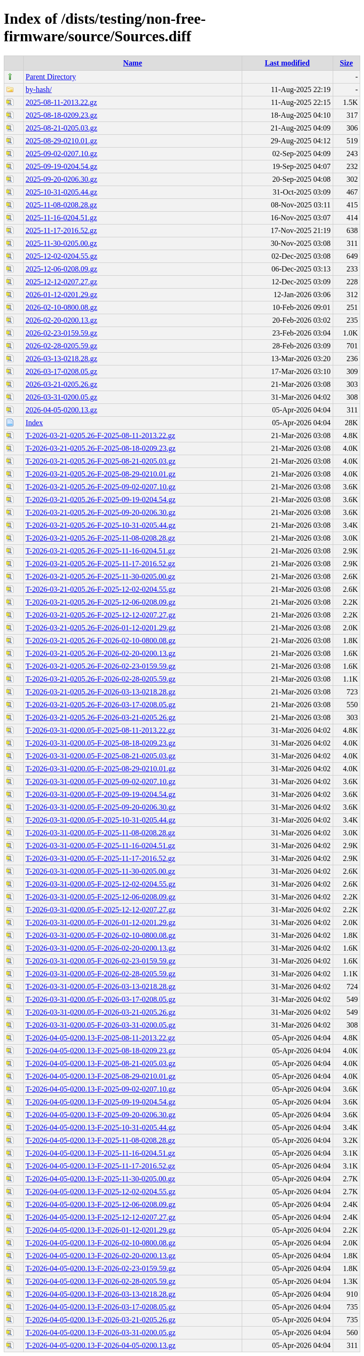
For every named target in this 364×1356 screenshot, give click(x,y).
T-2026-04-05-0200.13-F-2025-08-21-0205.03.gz (100, 1063)
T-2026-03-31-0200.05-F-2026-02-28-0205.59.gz (100, 974)
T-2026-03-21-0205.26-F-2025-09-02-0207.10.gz (100, 487)
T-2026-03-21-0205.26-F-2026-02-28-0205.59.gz (100, 679)
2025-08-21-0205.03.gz (61, 128)
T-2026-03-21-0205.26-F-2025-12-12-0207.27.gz (100, 615)
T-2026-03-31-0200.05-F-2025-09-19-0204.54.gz (100, 794)
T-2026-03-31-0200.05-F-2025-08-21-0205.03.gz (100, 756)
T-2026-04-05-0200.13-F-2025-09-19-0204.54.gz (100, 1102)
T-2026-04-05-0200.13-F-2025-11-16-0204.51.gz (100, 1153)
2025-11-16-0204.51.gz (61, 218)
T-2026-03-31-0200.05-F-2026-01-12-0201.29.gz (100, 922)
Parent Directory (51, 77)
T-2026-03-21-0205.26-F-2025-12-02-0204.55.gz (100, 589)
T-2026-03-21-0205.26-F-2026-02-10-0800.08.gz (100, 640)
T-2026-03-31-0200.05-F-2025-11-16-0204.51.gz (100, 846)
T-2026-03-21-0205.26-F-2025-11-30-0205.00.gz (100, 576)
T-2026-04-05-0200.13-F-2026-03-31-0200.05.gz (100, 1332)
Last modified (287, 63)
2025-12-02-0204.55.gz (61, 256)
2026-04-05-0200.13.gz (61, 410)
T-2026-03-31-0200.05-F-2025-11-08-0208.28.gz (100, 833)
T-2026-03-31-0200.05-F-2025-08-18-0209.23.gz (100, 743)
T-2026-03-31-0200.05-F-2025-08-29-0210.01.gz (100, 769)
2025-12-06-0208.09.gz (61, 269)
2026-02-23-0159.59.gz (61, 333)
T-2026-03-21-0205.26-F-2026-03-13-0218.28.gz (100, 692)
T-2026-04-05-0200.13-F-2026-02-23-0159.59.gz (100, 1268)
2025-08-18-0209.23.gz (61, 115)
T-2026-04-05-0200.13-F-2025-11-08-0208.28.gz (100, 1140)
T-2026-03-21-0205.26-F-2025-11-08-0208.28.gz (100, 538)
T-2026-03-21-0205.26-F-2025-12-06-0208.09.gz (100, 602)
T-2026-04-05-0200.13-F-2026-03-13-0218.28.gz (100, 1294)
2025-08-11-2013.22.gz (61, 102)
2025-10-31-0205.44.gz (61, 192)
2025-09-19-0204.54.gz (61, 166)
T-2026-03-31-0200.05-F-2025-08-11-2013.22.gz (100, 730)
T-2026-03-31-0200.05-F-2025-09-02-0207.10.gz (100, 781)
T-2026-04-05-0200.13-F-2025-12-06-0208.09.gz (100, 1204)
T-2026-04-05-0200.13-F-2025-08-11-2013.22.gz (100, 1038)
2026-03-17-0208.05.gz (61, 371)
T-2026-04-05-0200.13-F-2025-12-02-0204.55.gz (100, 1192)
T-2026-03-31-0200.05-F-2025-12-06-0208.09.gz (100, 897)
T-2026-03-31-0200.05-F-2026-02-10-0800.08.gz (100, 935)
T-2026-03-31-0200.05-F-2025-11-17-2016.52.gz (100, 858)
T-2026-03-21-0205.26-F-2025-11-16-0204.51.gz (100, 551)
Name (132, 63)
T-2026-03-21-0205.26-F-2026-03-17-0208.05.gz (100, 705)
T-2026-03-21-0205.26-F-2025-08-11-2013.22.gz (100, 435)
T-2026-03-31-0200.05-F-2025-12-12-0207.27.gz (100, 910)
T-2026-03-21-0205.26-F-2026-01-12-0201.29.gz (100, 628)
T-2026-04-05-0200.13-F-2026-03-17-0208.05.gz (100, 1307)
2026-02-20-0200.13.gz (61, 320)
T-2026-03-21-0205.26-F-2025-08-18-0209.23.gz (100, 448)
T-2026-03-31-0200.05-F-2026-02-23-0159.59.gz (100, 961)
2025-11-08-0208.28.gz (61, 205)
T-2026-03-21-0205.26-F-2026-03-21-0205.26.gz (100, 717)
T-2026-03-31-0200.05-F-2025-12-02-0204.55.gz (100, 884)
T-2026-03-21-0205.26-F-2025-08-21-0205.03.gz (100, 461)
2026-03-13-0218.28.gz (61, 359)
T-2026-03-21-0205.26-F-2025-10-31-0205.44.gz (100, 525)
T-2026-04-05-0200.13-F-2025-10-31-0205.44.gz (100, 1127)
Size (346, 63)
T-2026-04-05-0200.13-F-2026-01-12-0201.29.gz (100, 1230)
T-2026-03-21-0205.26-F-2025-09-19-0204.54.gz (100, 500)
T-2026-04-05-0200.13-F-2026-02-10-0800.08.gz (100, 1243)
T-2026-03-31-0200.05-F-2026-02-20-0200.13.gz (100, 948)
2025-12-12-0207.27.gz (61, 282)
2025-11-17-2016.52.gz (61, 230)
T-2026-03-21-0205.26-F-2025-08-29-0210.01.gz (100, 474)
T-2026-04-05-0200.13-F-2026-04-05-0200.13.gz (100, 1345)
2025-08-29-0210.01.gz (61, 141)
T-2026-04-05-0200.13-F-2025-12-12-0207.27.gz (100, 1217)
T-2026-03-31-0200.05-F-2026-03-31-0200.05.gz (100, 1025)
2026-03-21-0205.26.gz (61, 384)
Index (34, 423)
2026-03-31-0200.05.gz (61, 397)
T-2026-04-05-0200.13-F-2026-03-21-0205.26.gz (100, 1320)
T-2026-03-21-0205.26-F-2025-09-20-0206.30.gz (100, 512)
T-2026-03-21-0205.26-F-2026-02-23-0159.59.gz (100, 666)
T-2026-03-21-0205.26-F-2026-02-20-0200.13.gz (100, 653)
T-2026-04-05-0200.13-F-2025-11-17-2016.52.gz (100, 1166)
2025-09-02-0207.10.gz (61, 154)
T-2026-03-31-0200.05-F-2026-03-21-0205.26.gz (100, 1012)
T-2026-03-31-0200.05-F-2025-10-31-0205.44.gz (100, 820)
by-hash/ (39, 89)
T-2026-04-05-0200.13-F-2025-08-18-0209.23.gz (100, 1051)
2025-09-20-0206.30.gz (61, 179)
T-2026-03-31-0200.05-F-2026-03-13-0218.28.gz (100, 986)
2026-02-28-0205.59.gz (61, 346)
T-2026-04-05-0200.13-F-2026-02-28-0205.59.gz (100, 1281)
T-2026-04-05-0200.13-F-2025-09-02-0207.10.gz (100, 1089)
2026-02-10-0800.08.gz (61, 307)
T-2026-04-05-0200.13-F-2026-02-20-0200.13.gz (100, 1256)
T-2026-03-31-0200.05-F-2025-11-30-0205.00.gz (100, 871)
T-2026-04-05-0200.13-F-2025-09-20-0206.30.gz (100, 1115)
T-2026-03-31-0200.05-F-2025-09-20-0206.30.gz (100, 807)
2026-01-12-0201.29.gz (61, 294)
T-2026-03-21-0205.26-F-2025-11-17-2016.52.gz (100, 564)
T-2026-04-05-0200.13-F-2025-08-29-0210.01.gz (100, 1076)
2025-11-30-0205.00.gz (61, 243)
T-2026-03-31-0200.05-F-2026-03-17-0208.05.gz (100, 999)
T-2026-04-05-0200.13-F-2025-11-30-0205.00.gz (100, 1179)
